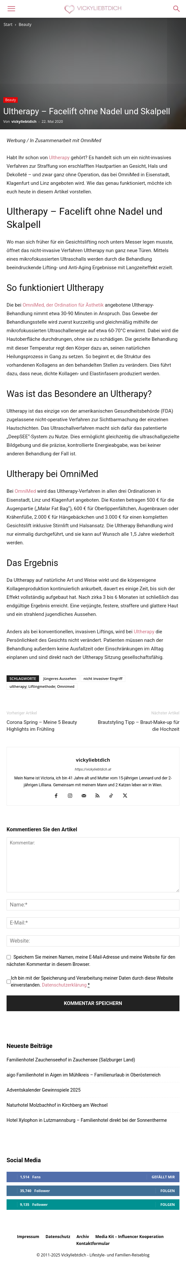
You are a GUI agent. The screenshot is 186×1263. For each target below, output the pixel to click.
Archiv (82, 1236)
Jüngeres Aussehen (59, 678)
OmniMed (25, 491)
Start (8, 24)
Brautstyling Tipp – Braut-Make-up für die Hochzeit (138, 725)
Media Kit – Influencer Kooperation (129, 1236)
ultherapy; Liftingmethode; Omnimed (42, 686)
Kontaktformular (93, 1243)
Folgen (167, 1190)
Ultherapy (59, 158)
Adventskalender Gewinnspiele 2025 (44, 1090)
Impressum (28, 1236)
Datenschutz (58, 1236)
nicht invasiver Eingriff (103, 678)
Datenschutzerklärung (64, 985)
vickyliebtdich (24, 121)
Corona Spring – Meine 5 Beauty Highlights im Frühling (42, 725)
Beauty (25, 24)
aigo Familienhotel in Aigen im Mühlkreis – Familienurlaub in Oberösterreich (83, 1075)
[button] (11, 9)
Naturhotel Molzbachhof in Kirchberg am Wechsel (57, 1105)
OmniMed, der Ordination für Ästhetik (63, 305)
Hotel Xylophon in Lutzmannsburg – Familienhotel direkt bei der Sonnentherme (87, 1120)
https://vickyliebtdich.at (93, 769)
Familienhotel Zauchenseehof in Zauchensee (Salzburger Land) (71, 1059)
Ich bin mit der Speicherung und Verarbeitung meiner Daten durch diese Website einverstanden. (92, 981)
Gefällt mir (163, 1176)
